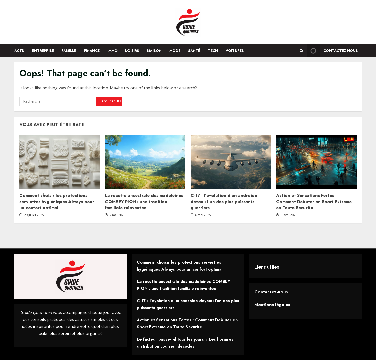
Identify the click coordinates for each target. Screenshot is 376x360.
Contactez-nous (271, 292)
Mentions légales (272, 304)
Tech (213, 50)
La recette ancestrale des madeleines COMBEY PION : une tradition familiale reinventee (144, 201)
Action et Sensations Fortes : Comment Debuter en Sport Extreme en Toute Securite (314, 201)
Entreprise (43, 50)
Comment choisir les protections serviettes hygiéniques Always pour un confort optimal (56, 201)
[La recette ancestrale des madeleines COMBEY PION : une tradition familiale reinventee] (145, 162)
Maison (154, 50)
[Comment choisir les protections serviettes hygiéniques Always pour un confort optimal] (59, 162)
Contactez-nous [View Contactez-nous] (332, 50)
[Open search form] (301, 51)
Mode (174, 50)
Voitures (235, 50)
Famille (69, 50)
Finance (92, 50)
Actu (19, 50)
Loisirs (132, 50)
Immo (112, 50)
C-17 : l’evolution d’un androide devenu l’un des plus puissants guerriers (224, 201)
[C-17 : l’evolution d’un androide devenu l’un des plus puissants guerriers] (231, 162)
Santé (194, 50)
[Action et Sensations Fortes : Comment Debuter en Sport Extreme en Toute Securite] (316, 162)
